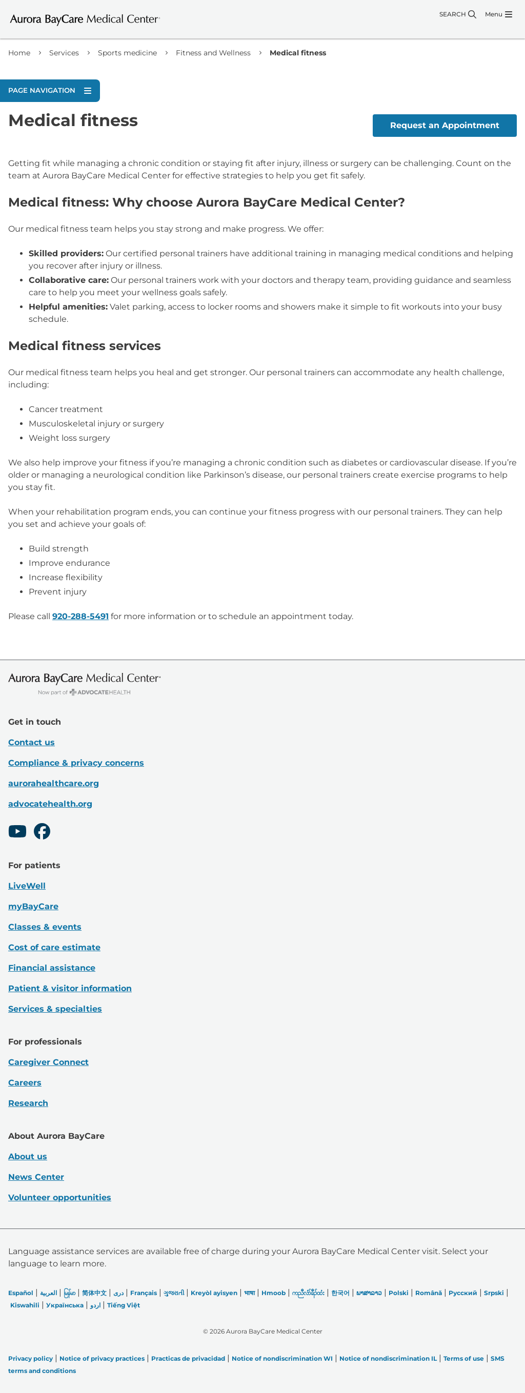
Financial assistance (51, 968)
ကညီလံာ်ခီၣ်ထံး (308, 1293)
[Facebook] (42, 833)
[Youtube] (17, 833)
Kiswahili (24, 1305)
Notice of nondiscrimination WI (282, 1358)
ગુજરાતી (174, 1293)
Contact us (31, 742)
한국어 (340, 1293)
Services (64, 52)
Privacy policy (30, 1358)
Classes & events (45, 927)
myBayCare (33, 906)
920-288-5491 (80, 616)
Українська (65, 1305)
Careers (25, 1083)
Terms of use (463, 1358)
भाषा (249, 1293)
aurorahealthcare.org (53, 783)
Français (143, 1293)
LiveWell (27, 886)
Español (20, 1293)
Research (28, 1103)
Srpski (494, 1293)
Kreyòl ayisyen (214, 1293)
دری (118, 1293)
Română (428, 1293)
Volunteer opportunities (59, 1197)
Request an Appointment (444, 125)
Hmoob (273, 1293)
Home (19, 52)
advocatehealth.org (50, 804)
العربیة (48, 1293)
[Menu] (498, 14)
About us (27, 1156)
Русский (463, 1293)
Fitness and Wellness (213, 52)
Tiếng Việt (123, 1305)
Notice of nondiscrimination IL (388, 1358)
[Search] (457, 14)
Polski (399, 1293)
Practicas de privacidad (188, 1358)
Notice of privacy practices (102, 1358)
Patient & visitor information (70, 988)
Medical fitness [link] (298, 52)
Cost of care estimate (54, 947)
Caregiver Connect (48, 1062)
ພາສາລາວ (369, 1293)
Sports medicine (127, 52)
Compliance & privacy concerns (76, 763)
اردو (95, 1305)
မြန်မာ (69, 1293)
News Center (36, 1177)
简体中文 (94, 1293)
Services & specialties (55, 1009)
